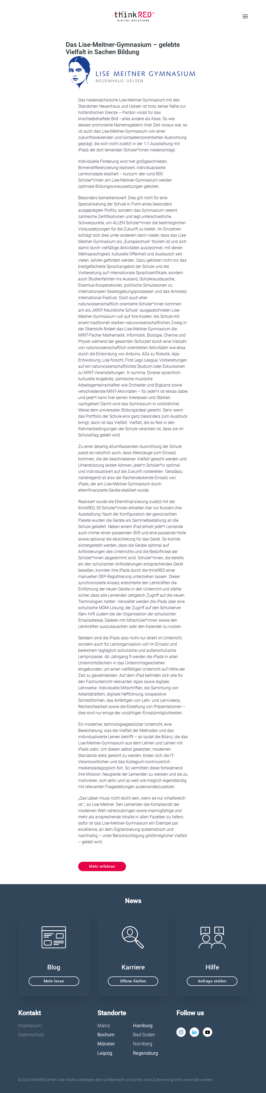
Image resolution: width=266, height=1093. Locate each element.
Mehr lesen (54, 981)
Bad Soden (144, 1034)
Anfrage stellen (212, 981)
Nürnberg (142, 1043)
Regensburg (145, 1053)
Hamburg (142, 1025)
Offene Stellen (133, 981)
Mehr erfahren (102, 866)
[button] (245, 16)
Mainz (103, 1025)
